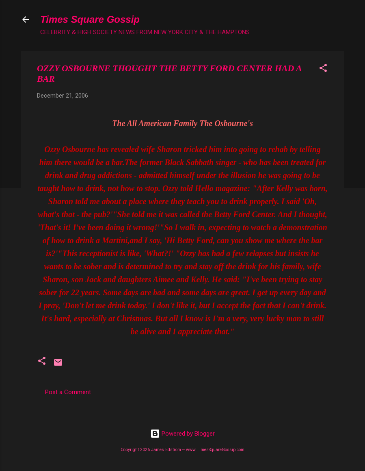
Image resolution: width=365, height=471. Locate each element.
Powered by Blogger (182, 433)
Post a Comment (68, 392)
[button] (323, 69)
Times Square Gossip (90, 19)
